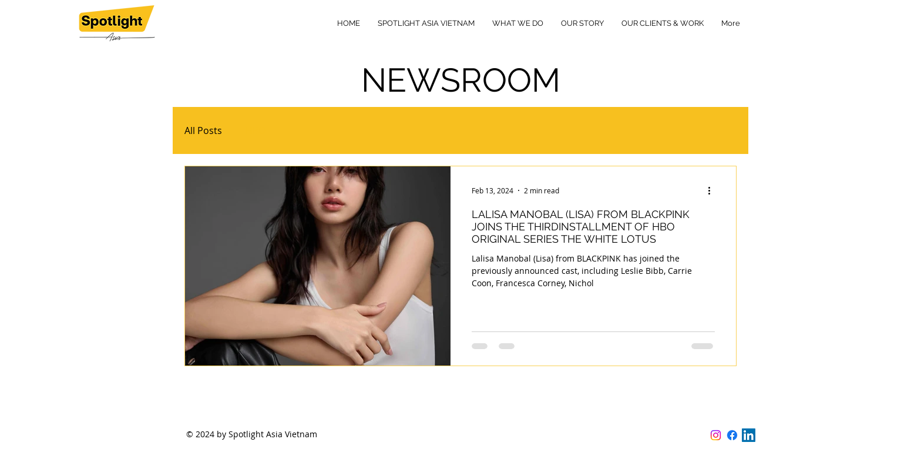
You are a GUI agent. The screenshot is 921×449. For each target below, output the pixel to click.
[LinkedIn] (748, 435)
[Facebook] (732, 435)
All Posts (203, 130)
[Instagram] (715, 435)
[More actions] (713, 190)
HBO (255, 130)
